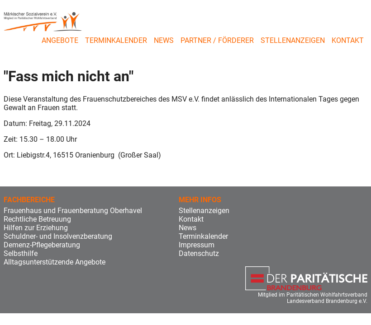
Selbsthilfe (21, 253)
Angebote (60, 40)
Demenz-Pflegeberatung (42, 245)
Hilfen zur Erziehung (36, 227)
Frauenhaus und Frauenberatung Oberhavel (73, 210)
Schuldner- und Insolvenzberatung (58, 236)
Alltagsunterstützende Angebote (54, 262)
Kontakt (348, 40)
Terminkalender (116, 40)
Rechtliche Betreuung (37, 219)
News (164, 40)
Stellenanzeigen (293, 40)
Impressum (196, 245)
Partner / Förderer (217, 40)
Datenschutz (199, 253)
